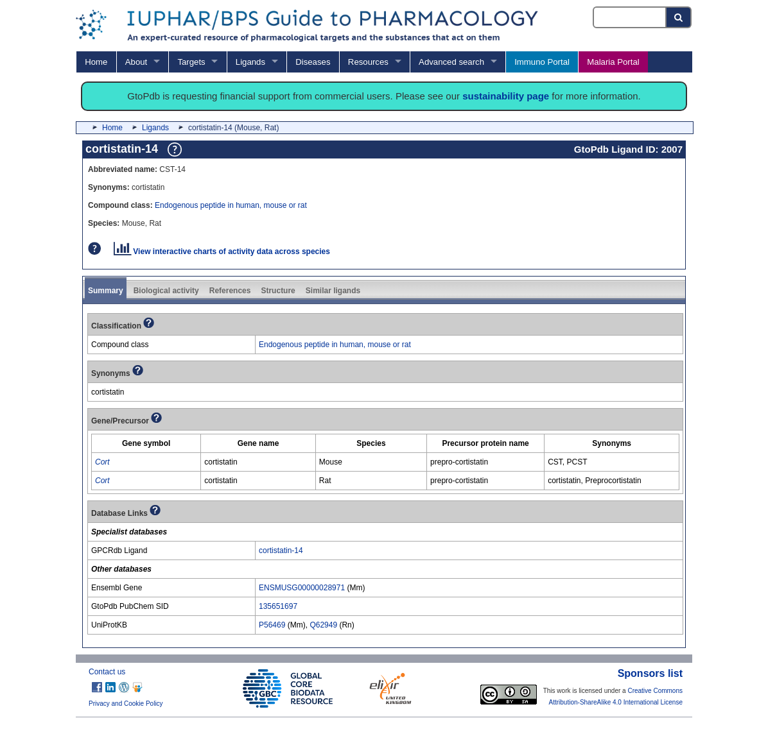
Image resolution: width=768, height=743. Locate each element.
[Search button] (679, 17)
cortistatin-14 (281, 550)
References (230, 290)
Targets (191, 62)
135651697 (278, 606)
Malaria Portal (613, 62)
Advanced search (451, 62)
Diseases (312, 62)
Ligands (250, 62)
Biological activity (166, 290)
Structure (278, 290)
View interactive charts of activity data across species (222, 251)
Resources (368, 62)
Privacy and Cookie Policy (126, 703)
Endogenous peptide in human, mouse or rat (231, 205)
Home (96, 62)
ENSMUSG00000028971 (302, 587)
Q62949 (323, 624)
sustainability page (505, 95)
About (136, 62)
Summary (105, 290)
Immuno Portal (542, 62)
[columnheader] (146, 443)
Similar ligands (333, 290)
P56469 (272, 624)
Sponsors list (650, 673)
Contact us (107, 671)
